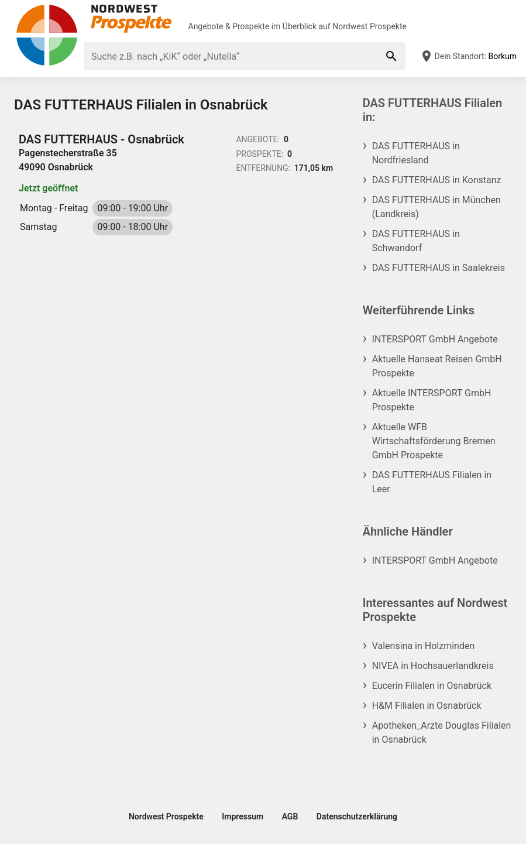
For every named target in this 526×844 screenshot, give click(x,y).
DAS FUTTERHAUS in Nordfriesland (416, 153)
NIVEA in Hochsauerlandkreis (433, 665)
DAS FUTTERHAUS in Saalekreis (438, 267)
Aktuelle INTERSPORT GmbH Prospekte (431, 400)
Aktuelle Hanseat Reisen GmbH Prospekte (437, 366)
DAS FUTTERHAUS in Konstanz (436, 180)
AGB (290, 816)
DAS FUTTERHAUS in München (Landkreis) (436, 206)
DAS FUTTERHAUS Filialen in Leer (431, 482)
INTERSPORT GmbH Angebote (435, 339)
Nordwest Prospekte (369, 26)
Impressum (242, 816)
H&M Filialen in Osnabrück (427, 705)
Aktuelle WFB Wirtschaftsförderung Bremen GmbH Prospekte (434, 441)
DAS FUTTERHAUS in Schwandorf (416, 240)
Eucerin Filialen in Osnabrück (431, 685)
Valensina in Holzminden (423, 645)
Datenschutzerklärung (357, 816)
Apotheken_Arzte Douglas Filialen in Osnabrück (441, 732)
